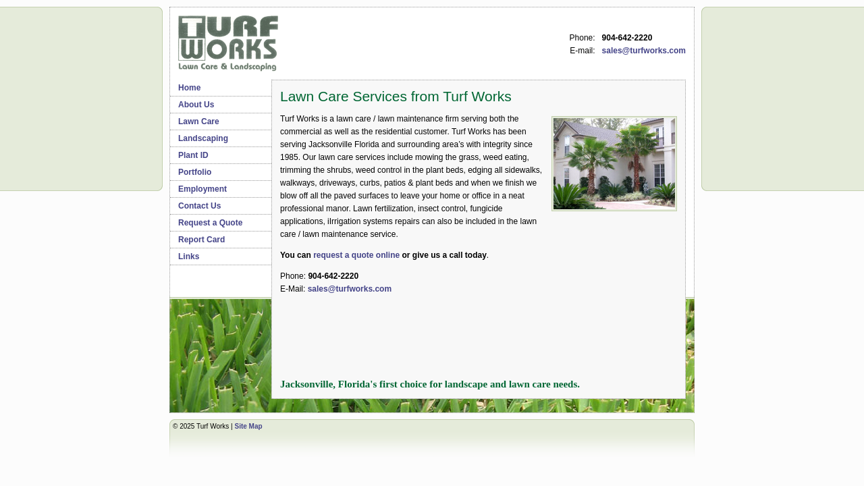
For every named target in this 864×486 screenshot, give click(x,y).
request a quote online (356, 255)
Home (189, 87)
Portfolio (194, 172)
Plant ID (193, 155)
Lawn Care (198, 121)
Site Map (248, 426)
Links (188, 256)
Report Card (201, 239)
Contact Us (199, 206)
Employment (202, 189)
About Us (196, 104)
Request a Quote (210, 222)
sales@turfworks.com (644, 50)
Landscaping (203, 138)
